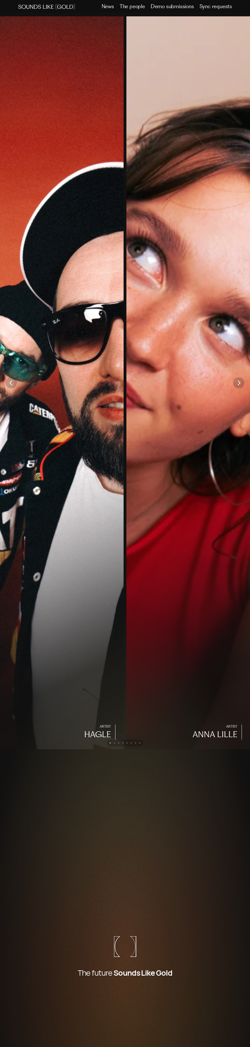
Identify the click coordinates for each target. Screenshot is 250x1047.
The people (132, 6)
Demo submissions (172, 6)
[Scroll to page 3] (119, 742)
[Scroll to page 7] (135, 742)
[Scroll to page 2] (114, 742)
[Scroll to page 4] (123, 742)
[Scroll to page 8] (140, 742)
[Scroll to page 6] (131, 742)
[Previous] (11, 382)
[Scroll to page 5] (127, 742)
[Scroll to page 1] (109, 742)
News (108, 6)
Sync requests (216, 6)
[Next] (238, 382)
